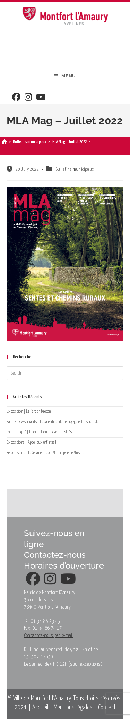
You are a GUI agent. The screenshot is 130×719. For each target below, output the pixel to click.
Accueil (40, 707)
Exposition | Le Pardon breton (29, 411)
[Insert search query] (65, 373)
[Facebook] (16, 97)
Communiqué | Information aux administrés (39, 432)
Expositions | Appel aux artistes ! (32, 442)
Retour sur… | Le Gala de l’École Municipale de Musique (46, 453)
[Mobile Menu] (65, 76)
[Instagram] (28, 97)
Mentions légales (73, 707)
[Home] (4, 142)
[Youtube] (40, 97)
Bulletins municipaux (74, 169)
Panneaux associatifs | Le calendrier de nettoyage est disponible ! (54, 422)
